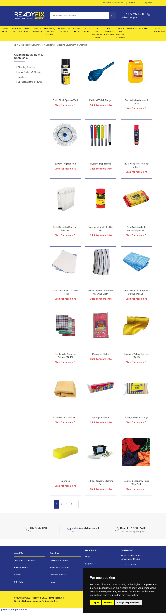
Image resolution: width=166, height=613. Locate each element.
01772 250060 (134, 15)
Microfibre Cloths (100, 356)
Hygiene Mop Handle (100, 165)
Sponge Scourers (100, 419)
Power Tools (4, 32)
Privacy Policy (20, 569)
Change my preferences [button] (128, 602)
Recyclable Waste (58, 576)
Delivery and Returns (59, 562)
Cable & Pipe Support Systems (120, 35)
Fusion (28, 603)
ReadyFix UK (38, 599)
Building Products (77, 32)
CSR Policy (19, 583)
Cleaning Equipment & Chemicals (72, 46)
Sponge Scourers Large (136, 419)
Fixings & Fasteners (37, 32)
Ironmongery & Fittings (63, 32)
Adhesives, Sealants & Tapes (49, 33)
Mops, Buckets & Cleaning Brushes (30, 76)
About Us (18, 555)
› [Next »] (76, 506)
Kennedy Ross (51, 603)
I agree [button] (95, 602)
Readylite (144, 31)
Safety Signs (87, 32)
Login (87, 558)
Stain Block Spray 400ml (65, 102)
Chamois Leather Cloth (65, 419)
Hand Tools (27, 32)
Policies (17, 576)
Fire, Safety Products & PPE (97, 35)
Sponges (65, 482)
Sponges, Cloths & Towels (30, 83)
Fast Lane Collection (59, 569)
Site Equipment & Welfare (109, 33)
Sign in (133, 3)
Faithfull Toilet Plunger (100, 102)
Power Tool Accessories (15, 32)
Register (148, 3)
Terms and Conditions (24, 562)
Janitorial (50, 46)
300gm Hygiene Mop (65, 165)
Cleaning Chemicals (27, 69)
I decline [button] (108, 602)
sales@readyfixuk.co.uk (133, 19)
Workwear (131, 31)
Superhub (54, 555)
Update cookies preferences (13, 611)
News (52, 583)
